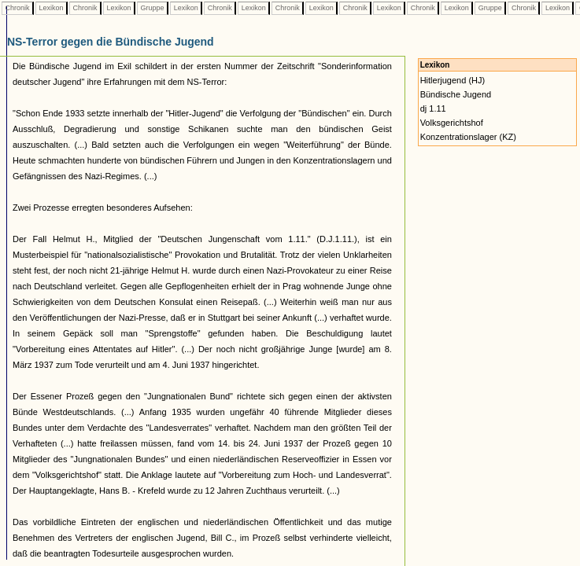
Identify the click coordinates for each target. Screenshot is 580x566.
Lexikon (51, 8)
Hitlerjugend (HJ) (453, 80)
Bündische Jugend (456, 94)
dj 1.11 (433, 108)
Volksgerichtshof (451, 122)
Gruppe (152, 8)
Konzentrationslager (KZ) (468, 137)
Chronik (17, 8)
